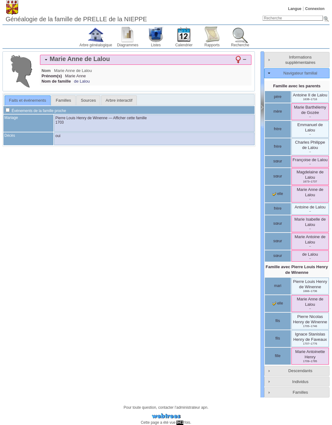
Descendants (300, 370)
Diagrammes (127, 45)
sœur (277, 161)
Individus (300, 381)
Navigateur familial (300, 73)
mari (277, 286)
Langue (294, 9)
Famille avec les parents (296, 86)
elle (277, 194)
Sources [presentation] (88, 100)
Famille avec (297, 269)
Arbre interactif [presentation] (119, 100)
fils (277, 321)
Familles (300, 392)
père (277, 97)
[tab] (145, 60)
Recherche (240, 45)
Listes (156, 45)
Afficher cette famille (130, 118)
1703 (59, 122)
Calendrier (183, 45)
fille (277, 356)
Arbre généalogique (95, 45)
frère (278, 129)
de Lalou (82, 81)
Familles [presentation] (63, 100)
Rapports (212, 45)
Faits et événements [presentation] (27, 100)
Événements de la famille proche (36, 111)
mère (277, 111)
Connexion (315, 9)
